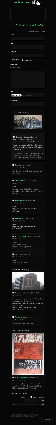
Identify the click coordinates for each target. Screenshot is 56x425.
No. (34, 141)
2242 (23, 380)
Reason (13, 404)
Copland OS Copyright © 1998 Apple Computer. (21, 413)
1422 (23, 221)
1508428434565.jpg (23, 113)
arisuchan (21, 2)
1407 (23, 203)
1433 (23, 257)
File (35, 397)
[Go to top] (23, 393)
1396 (23, 167)
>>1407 (14, 242)
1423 (23, 239)
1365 (37, 141)
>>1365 (14, 187)
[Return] (14, 393)
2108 (23, 319)
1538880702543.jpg (22, 330)
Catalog (47, 419)
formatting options (15, 67)
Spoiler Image (28, 60)
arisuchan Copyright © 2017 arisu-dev (25, 416)
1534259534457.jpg (22, 270)
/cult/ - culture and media (28, 25)
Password (41, 397)
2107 (23, 295)
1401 (23, 183)
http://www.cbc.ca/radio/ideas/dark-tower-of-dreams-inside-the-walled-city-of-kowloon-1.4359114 (28, 147)
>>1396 (14, 207)
